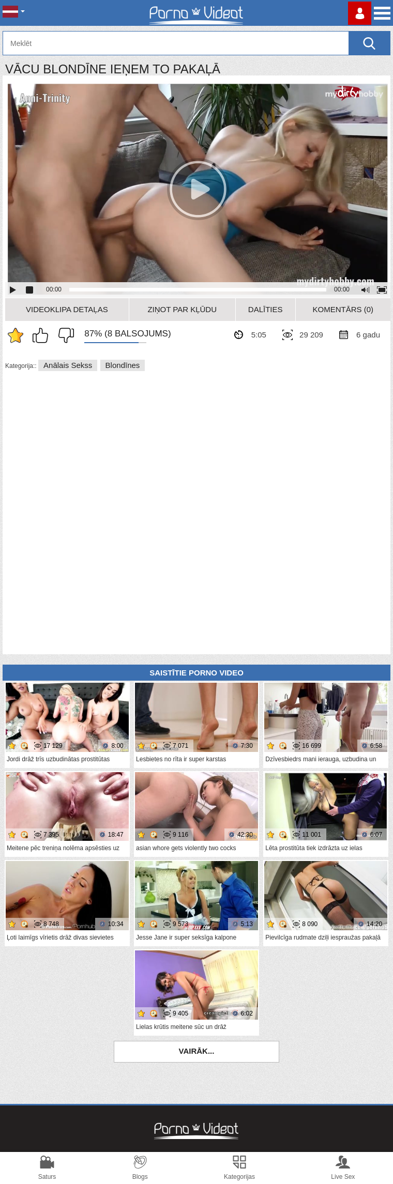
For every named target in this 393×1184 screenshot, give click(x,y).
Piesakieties (359, 13)
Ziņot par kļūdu (182, 309)
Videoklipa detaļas (67, 309)
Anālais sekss (67, 365)
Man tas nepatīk (63, 335)
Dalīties (265, 309)
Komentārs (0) (343, 309)
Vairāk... (197, 1051)
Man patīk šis (43, 335)
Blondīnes (122, 365)
